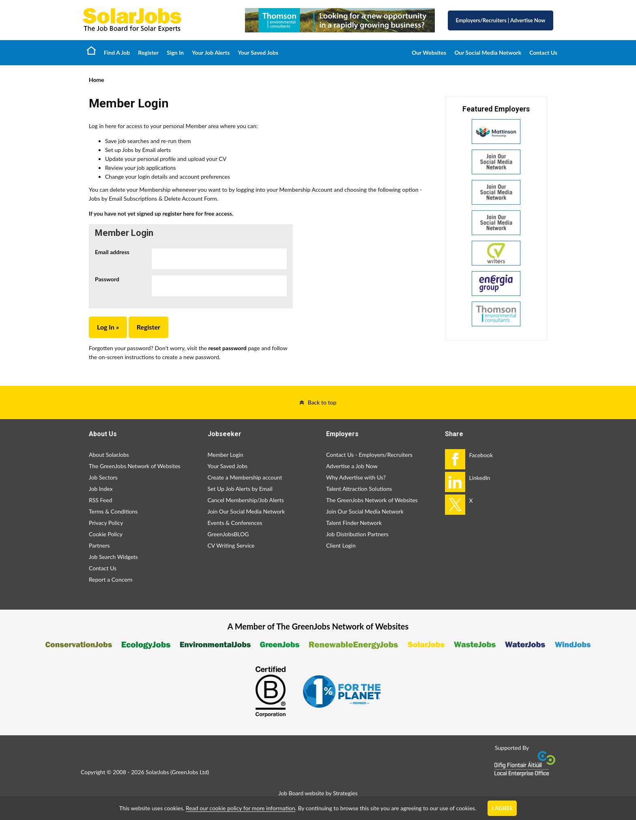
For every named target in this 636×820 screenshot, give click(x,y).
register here (178, 213)
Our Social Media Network (487, 52)
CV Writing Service (231, 545)
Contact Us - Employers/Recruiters (369, 454)
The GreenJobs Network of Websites (134, 465)
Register (148, 52)
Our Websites (429, 52)
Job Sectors (103, 477)
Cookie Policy (105, 534)
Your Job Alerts (211, 52)
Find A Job (117, 52)
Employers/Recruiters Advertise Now (501, 20)
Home (91, 50)
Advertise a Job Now (352, 465)
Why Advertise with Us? (356, 477)
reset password (227, 348)
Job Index (101, 488)
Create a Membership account (245, 477)
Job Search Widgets (113, 556)
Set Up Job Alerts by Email (240, 488)
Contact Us (543, 52)
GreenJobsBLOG (228, 534)
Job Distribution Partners (357, 534)
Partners (99, 545)
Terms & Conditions (113, 511)
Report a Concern (111, 579)
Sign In (175, 52)
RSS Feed (100, 500)
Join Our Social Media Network (246, 511)
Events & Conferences (235, 522)
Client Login (341, 545)
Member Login (225, 454)
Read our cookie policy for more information (240, 808)
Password (107, 279)
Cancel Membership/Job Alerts (246, 500)
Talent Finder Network (354, 522)
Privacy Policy (106, 522)
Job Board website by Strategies (317, 793)
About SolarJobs (109, 454)
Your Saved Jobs (258, 52)
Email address (112, 251)
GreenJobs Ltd (190, 772)
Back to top (322, 402)
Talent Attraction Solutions (359, 488)
